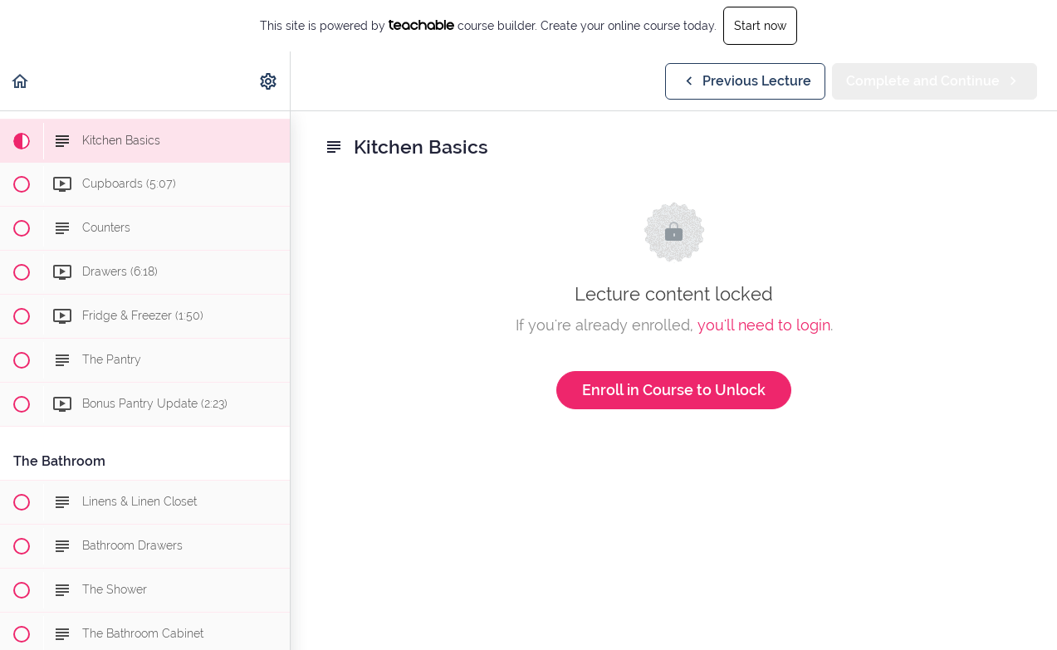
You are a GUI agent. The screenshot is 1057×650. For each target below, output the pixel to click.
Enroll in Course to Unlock (674, 389)
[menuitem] (269, 80)
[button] (21, 80)
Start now (760, 25)
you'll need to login (763, 325)
